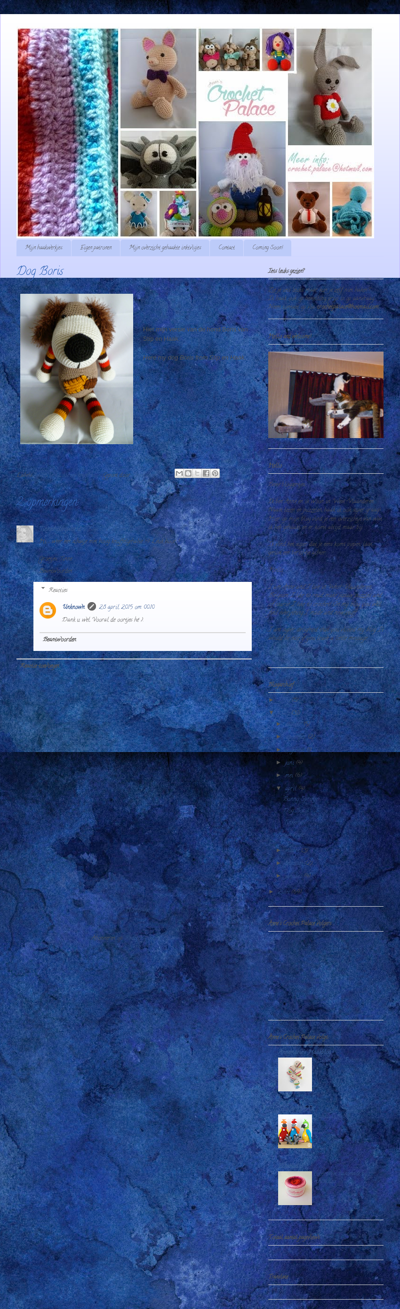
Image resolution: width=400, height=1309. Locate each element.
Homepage (137, 910)
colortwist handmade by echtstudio (340, 1177)
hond (55, 475)
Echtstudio (290, 1166)
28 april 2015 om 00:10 (126, 607)
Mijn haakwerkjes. (44, 247)
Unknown (73, 607)
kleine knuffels (79, 475)
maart (293, 851)
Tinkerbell (294, 823)
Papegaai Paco (331, 1117)
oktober (294, 724)
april (291, 789)
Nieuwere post (40, 910)
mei (290, 776)
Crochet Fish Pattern (337, 1060)
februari (295, 864)
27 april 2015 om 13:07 (112, 529)
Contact (226, 247)
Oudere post (231, 910)
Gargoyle (293, 835)
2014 (284, 892)
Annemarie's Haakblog (304, 1053)
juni (290, 763)
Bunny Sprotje (300, 799)
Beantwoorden (55, 571)
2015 (284, 713)
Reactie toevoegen (39, 666)
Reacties (57, 590)
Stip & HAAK (296, 1109)
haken (40, 475)
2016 (285, 700)
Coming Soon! (267, 247)
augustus (295, 750)
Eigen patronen (96, 247)
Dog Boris (296, 811)
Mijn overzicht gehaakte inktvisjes (165, 247)
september (296, 737)
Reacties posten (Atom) (151, 938)
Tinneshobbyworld (60, 529)
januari (294, 876)
